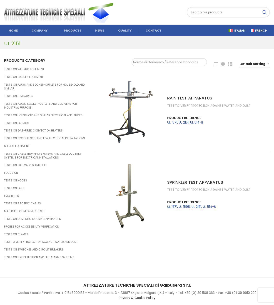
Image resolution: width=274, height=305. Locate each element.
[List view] (216, 64)
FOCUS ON (11, 173)
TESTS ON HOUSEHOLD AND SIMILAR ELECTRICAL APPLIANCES (43, 115)
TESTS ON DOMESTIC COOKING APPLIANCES (32, 219)
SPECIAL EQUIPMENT (17, 146)
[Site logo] (61, 12)
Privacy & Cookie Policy (137, 297)
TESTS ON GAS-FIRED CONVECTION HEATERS (33, 130)
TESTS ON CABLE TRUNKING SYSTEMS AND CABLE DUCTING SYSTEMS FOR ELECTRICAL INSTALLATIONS (42, 155)
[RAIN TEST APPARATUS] (130, 111)
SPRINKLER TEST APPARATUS (195, 182)
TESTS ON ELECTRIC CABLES (22, 203)
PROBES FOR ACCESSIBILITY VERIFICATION (31, 226)
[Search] (228, 12)
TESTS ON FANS (14, 188)
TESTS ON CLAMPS (16, 234)
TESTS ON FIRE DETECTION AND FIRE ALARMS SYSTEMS (39, 257)
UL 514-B (196, 122)
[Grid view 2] (223, 64)
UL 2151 (184, 122)
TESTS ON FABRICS (16, 123)
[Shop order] (254, 64)
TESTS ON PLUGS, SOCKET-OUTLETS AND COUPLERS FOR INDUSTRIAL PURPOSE (40, 105)
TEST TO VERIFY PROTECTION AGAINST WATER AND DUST (41, 242)
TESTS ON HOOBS (15, 180)
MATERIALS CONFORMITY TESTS (24, 211)
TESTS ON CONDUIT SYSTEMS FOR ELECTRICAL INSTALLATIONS (44, 138)
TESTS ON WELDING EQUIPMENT (24, 69)
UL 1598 (184, 207)
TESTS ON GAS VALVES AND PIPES (25, 165)
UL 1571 (172, 122)
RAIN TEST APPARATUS (189, 98)
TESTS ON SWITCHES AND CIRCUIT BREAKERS (34, 249)
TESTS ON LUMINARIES (18, 96)
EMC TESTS (11, 196)
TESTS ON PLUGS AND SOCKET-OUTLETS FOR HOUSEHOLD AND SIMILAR (44, 86)
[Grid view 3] (230, 64)
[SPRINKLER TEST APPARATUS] (130, 195)
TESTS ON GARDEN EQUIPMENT (23, 77)
